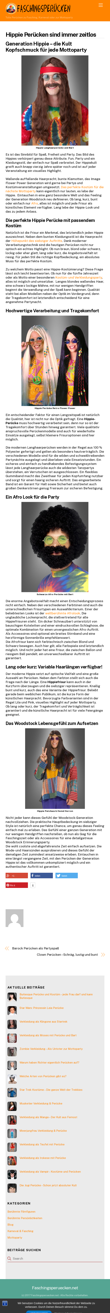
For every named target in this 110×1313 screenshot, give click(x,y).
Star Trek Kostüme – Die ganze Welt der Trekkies (51, 1089)
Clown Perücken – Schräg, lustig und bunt (67, 954)
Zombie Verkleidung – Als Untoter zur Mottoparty (51, 1048)
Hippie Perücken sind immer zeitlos (51, 34)
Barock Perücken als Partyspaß (35, 948)
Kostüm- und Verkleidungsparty (78, 277)
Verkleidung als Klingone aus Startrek (43, 1021)
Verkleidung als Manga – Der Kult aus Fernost (48, 1117)
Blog (10, 1224)
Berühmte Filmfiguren (21, 1211)
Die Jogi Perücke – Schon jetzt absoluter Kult (48, 1185)
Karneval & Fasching (20, 1231)
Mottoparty (14, 1237)
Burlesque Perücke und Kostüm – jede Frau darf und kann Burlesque (56, 996)
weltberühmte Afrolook (62, 613)
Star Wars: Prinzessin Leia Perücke (42, 1007)
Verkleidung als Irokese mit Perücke (43, 1157)
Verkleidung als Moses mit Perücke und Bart (48, 1035)
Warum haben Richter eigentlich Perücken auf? (49, 1062)
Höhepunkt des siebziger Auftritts (36, 241)
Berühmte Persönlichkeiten (24, 1218)
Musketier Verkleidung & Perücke (41, 1103)
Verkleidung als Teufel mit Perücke (42, 1144)
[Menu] (100, 5)
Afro (34, 203)
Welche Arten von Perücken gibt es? (43, 1076)
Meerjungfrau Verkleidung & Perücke (43, 1130)
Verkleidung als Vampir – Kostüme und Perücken (50, 1171)
